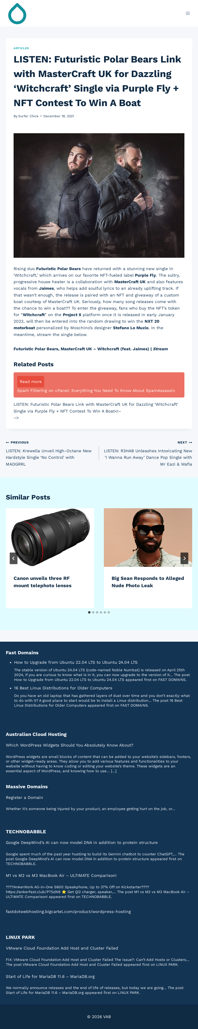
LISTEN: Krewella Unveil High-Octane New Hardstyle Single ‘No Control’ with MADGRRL (50, 452)
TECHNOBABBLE (26, 831)
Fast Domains (22, 652)
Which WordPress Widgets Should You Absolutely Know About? (69, 745)
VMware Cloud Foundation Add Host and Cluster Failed (62, 948)
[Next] (184, 558)
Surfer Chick (28, 116)
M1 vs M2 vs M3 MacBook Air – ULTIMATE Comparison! (61, 875)
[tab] (89, 612)
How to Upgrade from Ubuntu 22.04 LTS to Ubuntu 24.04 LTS (76, 662)
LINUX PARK (20, 937)
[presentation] (50, 537)
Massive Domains (27, 786)
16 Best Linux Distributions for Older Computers (63, 688)
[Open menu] (187, 13)
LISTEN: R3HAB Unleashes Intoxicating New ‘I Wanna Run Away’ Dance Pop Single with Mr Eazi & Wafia (147, 452)
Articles (21, 48)
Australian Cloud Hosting (36, 734)
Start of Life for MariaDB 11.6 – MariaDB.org (50, 976)
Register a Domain (24, 797)
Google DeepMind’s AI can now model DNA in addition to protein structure (82, 842)
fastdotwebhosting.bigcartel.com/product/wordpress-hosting (68, 911)
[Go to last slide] (13, 558)
